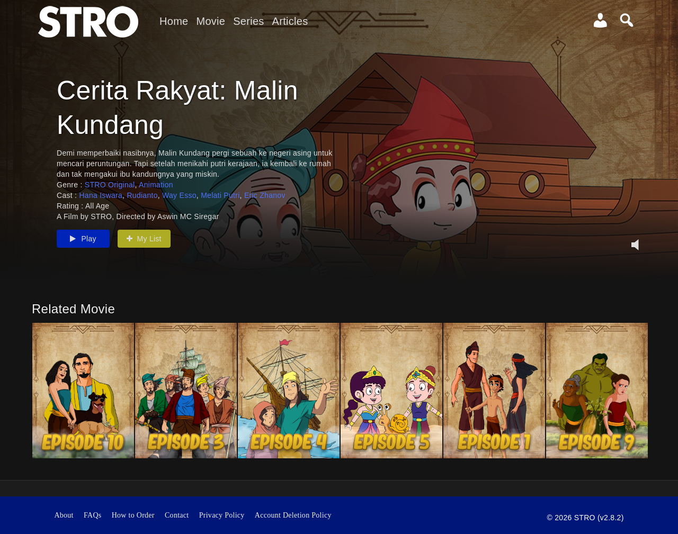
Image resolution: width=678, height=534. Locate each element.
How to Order (133, 515)
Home (173, 21)
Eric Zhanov (265, 195)
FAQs (93, 515)
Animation (156, 184)
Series (248, 21)
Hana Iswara (100, 195)
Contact (177, 515)
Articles (290, 21)
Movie (210, 21)
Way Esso (179, 195)
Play (83, 238)
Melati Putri (220, 195)
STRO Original (110, 184)
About (63, 515)
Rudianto (142, 195)
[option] (83, 390)
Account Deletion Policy (293, 515)
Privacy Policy (222, 515)
